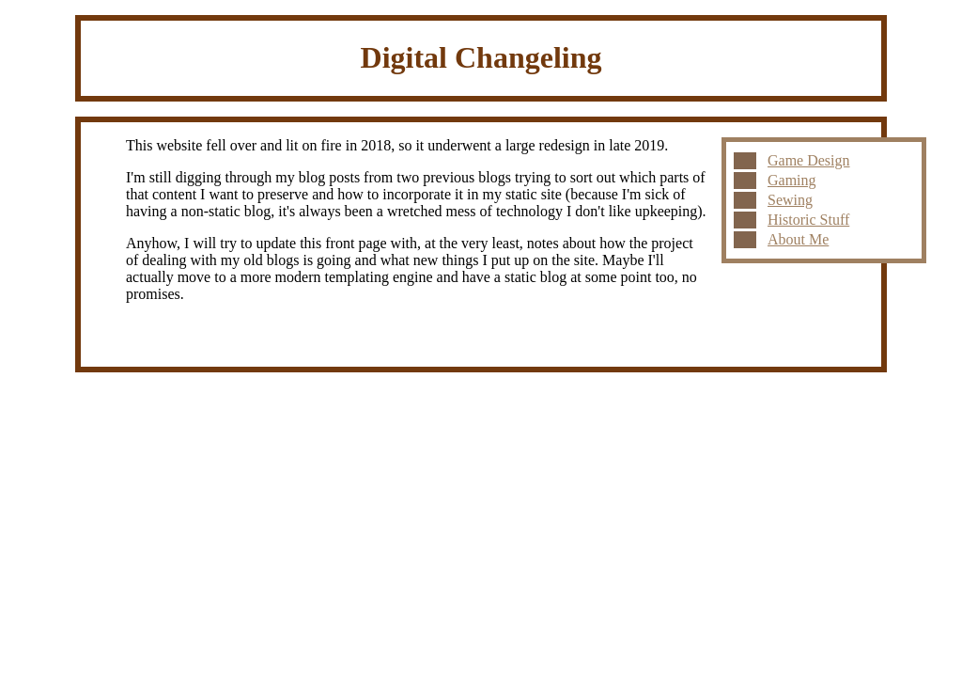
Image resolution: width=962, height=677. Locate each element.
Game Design (809, 160)
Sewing (790, 200)
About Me (798, 239)
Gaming (792, 180)
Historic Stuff (808, 220)
